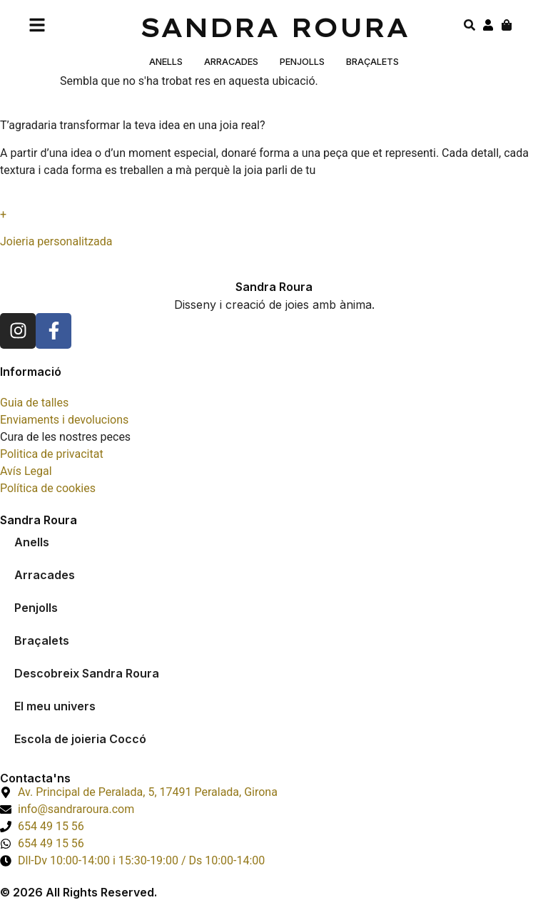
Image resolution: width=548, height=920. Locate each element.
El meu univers (55, 706)
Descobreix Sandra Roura (86, 673)
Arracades (231, 61)
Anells (166, 61)
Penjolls (302, 61)
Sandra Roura (274, 27)
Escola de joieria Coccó (80, 739)
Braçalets (372, 61)
